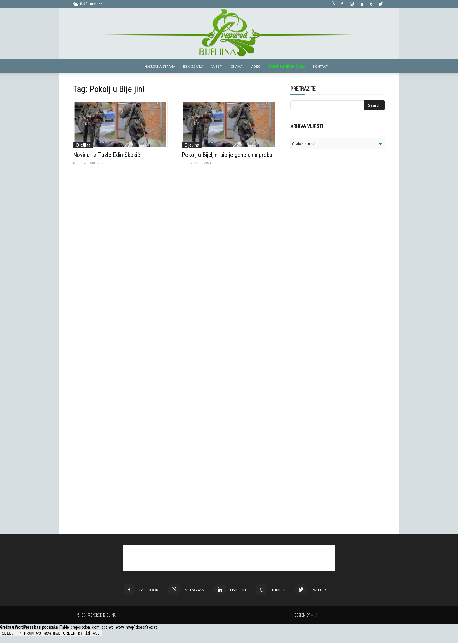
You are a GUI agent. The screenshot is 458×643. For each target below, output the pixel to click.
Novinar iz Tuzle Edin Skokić (106, 154)
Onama (236, 66)
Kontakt (320, 66)
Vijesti (217, 66)
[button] (333, 4)
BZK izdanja (193, 66)
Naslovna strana (160, 66)
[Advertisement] (335, 229)
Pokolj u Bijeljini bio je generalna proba (227, 154)
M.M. (314, 615)
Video (255, 66)
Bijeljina (83, 145)
